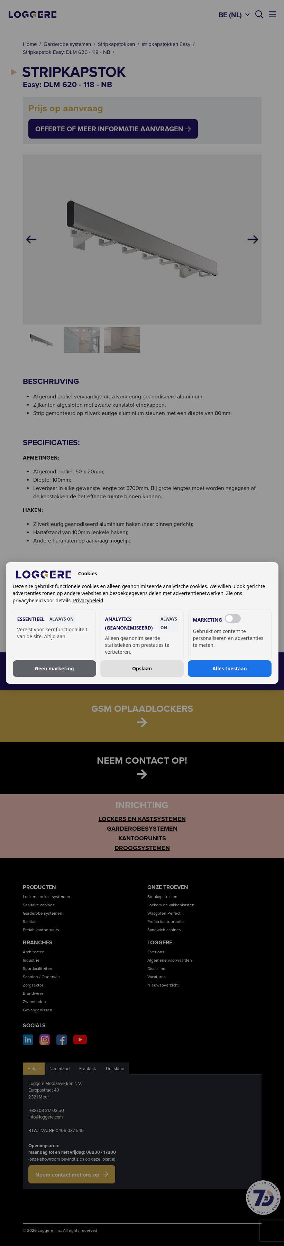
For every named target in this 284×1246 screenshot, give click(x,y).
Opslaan (142, 668)
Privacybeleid (88, 600)
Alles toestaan (229, 668)
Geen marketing (54, 668)
